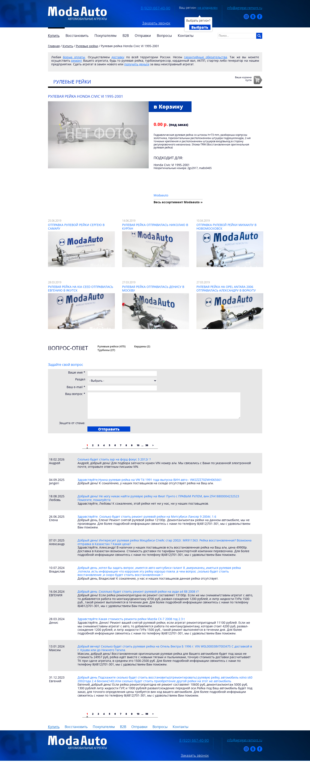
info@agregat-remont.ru (244, 8)
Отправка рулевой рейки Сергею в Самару (76, 226)
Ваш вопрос (75, 394)
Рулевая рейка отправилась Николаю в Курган (155, 226)
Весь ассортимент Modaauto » (178, 202)
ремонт (76, 60)
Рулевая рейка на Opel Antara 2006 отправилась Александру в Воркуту (226, 288)
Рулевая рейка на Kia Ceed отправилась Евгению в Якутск (80, 288)
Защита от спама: (72, 423)
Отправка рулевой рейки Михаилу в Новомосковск (226, 226)
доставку (117, 57)
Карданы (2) (142, 346)
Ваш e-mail (76, 387)
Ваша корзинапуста (243, 79)
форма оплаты (74, 57)
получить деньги (136, 64)
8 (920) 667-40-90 (155, 8)
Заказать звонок (156, 23)
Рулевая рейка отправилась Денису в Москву (153, 288)
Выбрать (199, 27)
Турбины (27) (106, 350)
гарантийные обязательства (205, 57)
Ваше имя (76, 372)
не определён (208, 8)
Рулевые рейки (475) (111, 346)
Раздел (80, 379)
